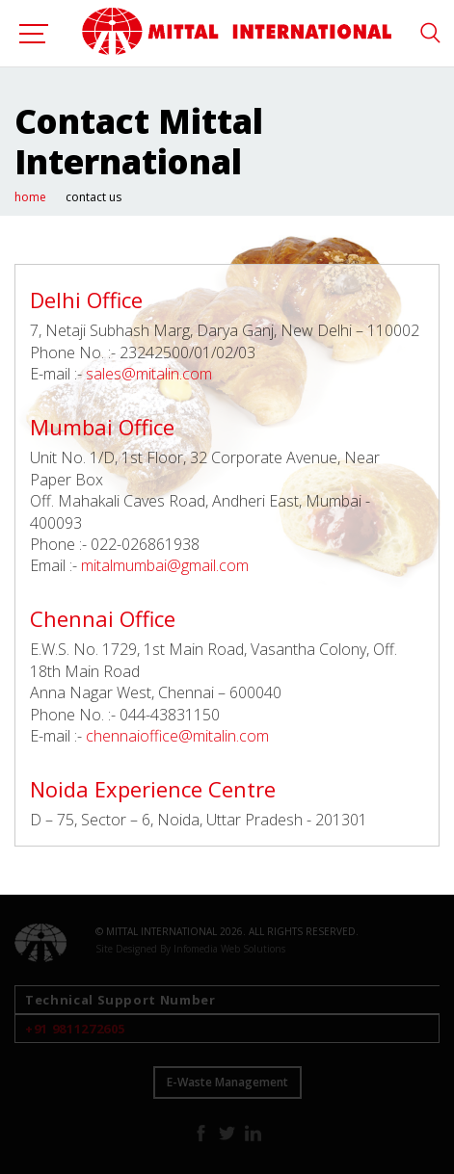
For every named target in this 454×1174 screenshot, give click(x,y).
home (30, 197)
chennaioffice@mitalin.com (177, 735)
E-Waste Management (227, 1082)
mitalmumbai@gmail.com (165, 565)
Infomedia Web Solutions (229, 948)
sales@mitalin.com (149, 373)
